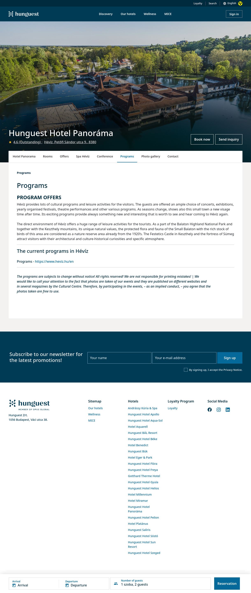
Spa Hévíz (82, 156)
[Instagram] (219, 409)
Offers (64, 156)
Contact (172, 156)
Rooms (48, 156)
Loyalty (198, 3)
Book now (202, 139)
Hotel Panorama (24, 156)
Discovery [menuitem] (106, 14)
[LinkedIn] (228, 409)
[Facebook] (210, 409)
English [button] (232, 3)
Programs (127, 156)
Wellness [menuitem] (150, 14)
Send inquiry (229, 139)
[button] (59, 583)
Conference (105, 156)
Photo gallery (150, 156)
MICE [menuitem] (168, 14)
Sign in (234, 14)
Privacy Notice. (232, 370)
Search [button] (213, 3)
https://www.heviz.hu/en (54, 261)
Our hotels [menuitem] (128, 14)
